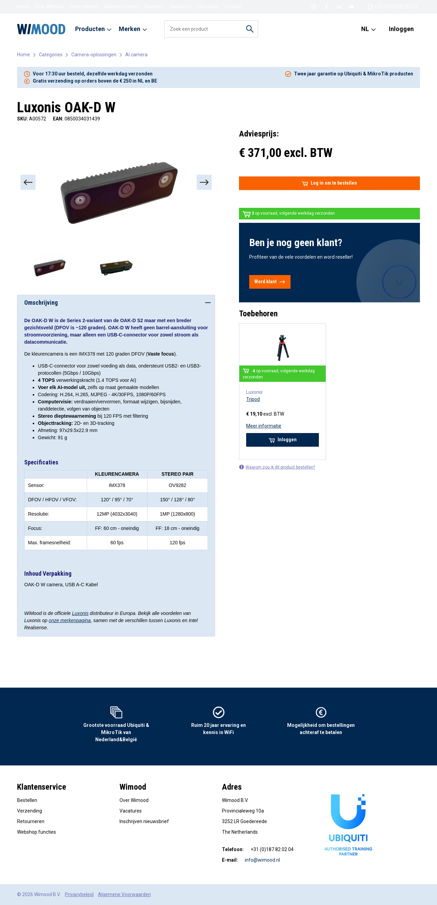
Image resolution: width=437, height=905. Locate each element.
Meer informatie (263, 426)
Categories (50, 54)
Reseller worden (121, 6)
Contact (232, 6)
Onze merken (84, 6)
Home (22, 6)
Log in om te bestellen (329, 183)
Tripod (253, 399)
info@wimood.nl (262, 860)
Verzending (29, 811)
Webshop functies (36, 832)
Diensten (154, 6)
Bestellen (27, 800)
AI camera (136, 54)
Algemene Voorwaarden (124, 894)
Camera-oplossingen (93, 54)
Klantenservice (41, 787)
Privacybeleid (79, 894)
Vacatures (180, 6)
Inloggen (401, 28)
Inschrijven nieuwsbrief (144, 821)
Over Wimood (49, 6)
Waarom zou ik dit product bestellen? (277, 467)
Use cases (207, 6)
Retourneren (30, 821)
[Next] (204, 182)
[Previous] (28, 182)
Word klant (269, 282)
